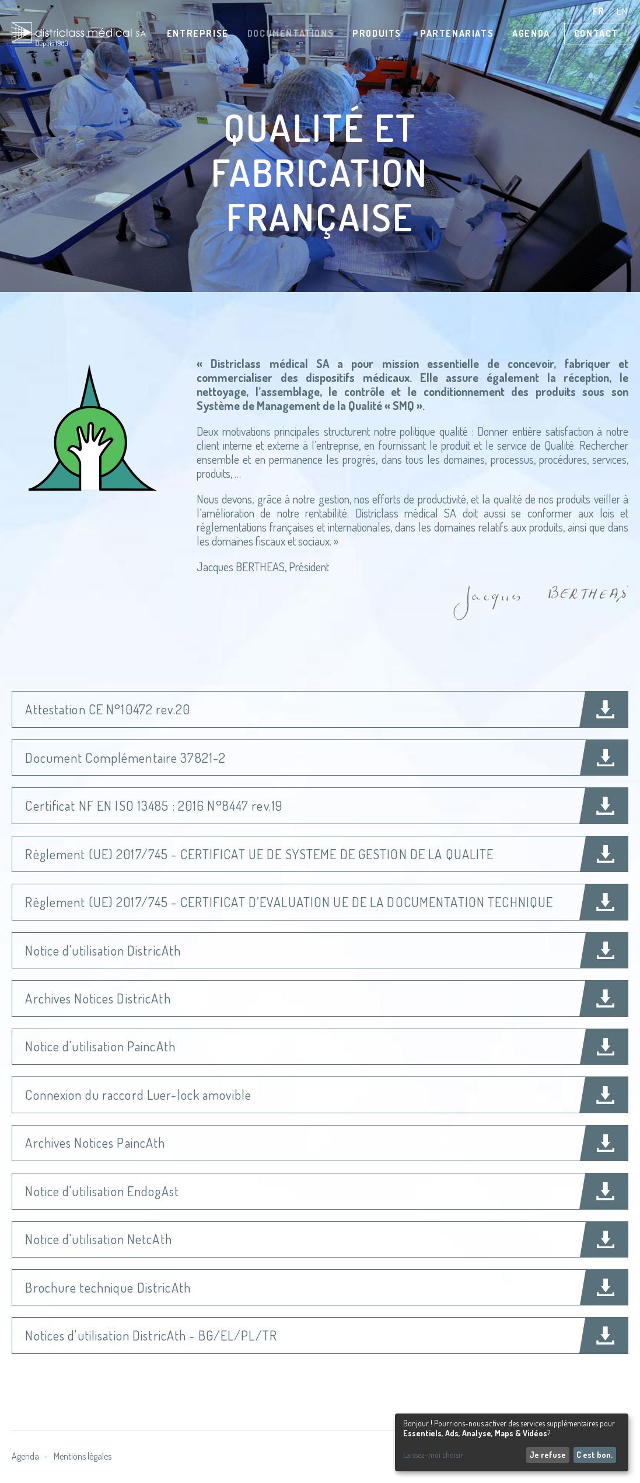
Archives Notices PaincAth (95, 1142)
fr (599, 11)
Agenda (531, 33)
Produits (376, 33)
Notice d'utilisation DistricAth (103, 950)
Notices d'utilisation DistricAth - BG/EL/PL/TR (151, 1335)
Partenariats (457, 33)
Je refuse (547, 1455)
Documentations (290, 33)
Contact (596, 33)
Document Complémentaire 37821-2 (125, 757)
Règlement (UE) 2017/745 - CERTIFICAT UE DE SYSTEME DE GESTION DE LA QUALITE (259, 854)
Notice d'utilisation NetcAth (98, 1239)
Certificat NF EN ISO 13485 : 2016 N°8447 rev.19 (153, 805)
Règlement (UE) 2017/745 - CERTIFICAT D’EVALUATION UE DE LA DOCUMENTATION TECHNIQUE (289, 902)
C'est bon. (594, 1455)
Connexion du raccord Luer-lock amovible (138, 1094)
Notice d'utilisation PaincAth (100, 1046)
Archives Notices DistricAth (97, 998)
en (622, 11)
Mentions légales (82, 1456)
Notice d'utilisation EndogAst (102, 1191)
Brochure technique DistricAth (107, 1287)
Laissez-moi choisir (433, 1455)
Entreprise (198, 33)
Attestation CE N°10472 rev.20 (107, 709)
